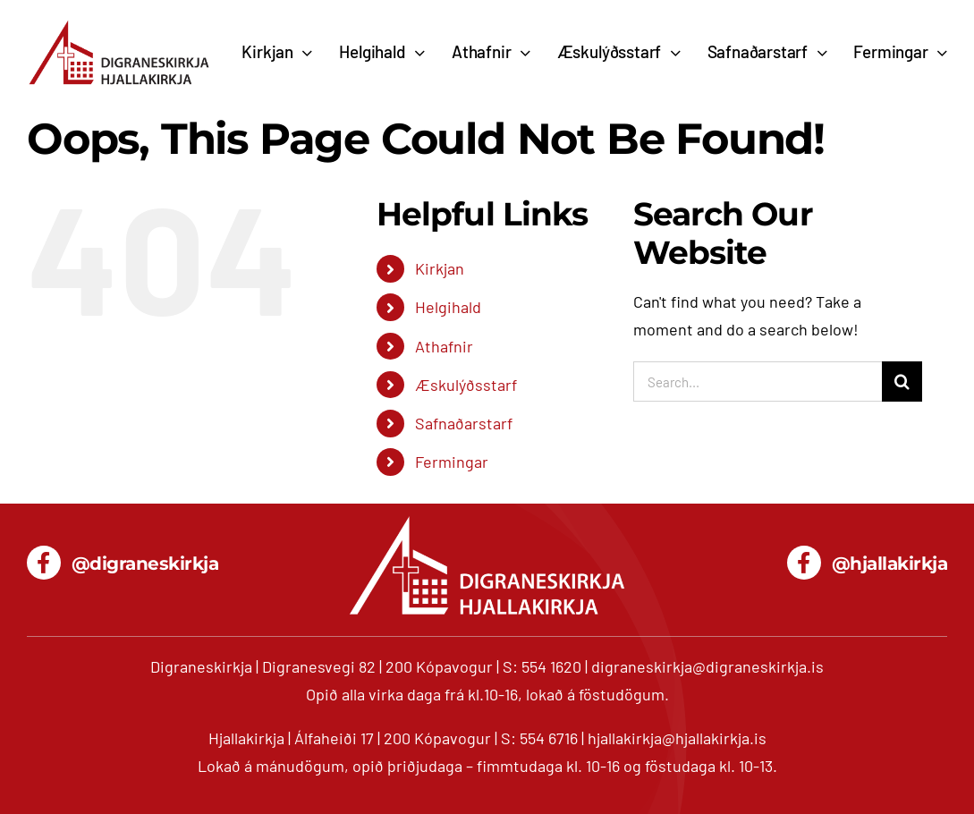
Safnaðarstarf (463, 423)
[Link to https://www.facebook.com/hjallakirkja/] (804, 563)
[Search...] (757, 381)
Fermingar (451, 461)
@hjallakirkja (890, 563)
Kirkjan (439, 268)
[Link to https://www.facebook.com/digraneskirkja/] (44, 563)
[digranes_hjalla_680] (119, 26)
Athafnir (444, 346)
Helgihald (448, 307)
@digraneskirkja (145, 563)
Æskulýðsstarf (466, 384)
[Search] (902, 381)
